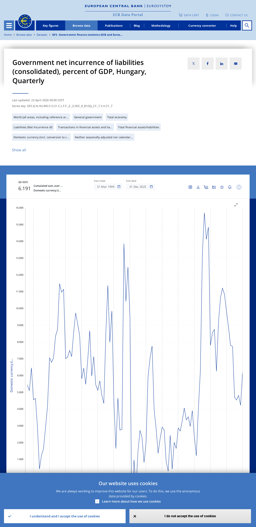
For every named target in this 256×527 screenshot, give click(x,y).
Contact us (239, 15)
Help (233, 25)
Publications (114, 25)
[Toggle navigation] (9, 25)
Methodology (160, 25)
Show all (19, 149)
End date (131, 181)
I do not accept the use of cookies (190, 516)
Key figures (51, 25)
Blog (137, 25)
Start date (99, 181)
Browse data (81, 25)
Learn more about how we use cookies (131, 501)
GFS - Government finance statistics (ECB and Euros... (87, 34)
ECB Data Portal (128, 14)
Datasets (42, 34)
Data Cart (191, 15)
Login (214, 15)
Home (8, 34)
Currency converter (202, 25)
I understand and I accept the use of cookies (65, 516)
